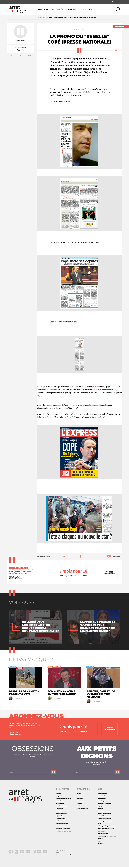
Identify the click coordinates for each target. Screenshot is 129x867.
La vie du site (102, 796)
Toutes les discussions (104, 818)
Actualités (57, 9)
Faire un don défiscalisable (106, 828)
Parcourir (43, 9)
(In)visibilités (60, 816)
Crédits (100, 838)
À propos (100, 806)
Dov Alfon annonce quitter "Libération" (62, 692)
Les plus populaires (82, 808)
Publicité (58, 821)
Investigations (60, 803)
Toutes (79, 793)
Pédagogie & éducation (63, 828)
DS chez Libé (68, 855)
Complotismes (60, 818)
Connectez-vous (15, 579)
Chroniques (86, 9)
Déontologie (59, 808)
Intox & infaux (60, 801)
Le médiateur (102, 798)
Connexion (115, 2)
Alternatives (59, 811)
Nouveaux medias (61, 813)
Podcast (100, 843)
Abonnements (102, 793)
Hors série (59, 855)
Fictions (58, 793)
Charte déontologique (104, 813)
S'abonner (119, 26)
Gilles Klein (20, 40)
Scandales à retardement (63, 798)
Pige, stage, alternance (105, 821)
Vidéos (79, 806)
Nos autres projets (103, 811)
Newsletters (101, 831)
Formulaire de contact (104, 816)
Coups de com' (60, 796)
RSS (99, 841)
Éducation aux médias (104, 803)
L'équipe (100, 808)
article (95, 387)
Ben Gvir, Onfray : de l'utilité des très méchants (101, 694)
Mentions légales (103, 833)
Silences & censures (62, 826)
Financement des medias (63, 831)
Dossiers (79, 803)
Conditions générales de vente (107, 836)
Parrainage (101, 801)
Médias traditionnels (62, 823)
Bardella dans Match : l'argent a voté (25, 692)
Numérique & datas (61, 806)
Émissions (71, 9)
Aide (99, 823)
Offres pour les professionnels (107, 826)
